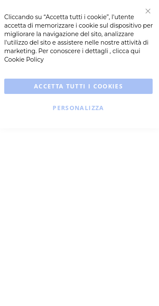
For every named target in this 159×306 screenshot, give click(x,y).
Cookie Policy (24, 59)
